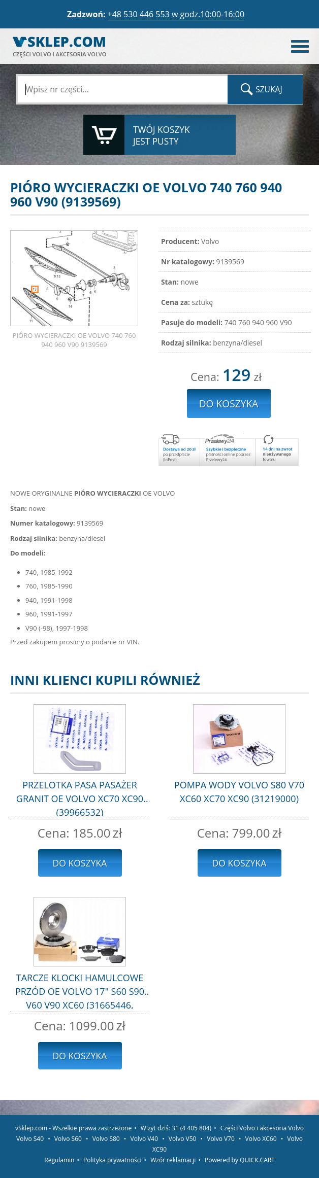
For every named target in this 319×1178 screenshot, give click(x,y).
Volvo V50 (183, 1138)
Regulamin (59, 1160)
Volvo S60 (68, 1138)
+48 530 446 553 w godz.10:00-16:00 (176, 14)
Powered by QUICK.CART (240, 1160)
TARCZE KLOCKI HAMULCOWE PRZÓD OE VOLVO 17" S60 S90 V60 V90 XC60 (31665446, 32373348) (79, 990)
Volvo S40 (30, 1138)
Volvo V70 (221, 1138)
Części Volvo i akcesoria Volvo (262, 1128)
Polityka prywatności (112, 1160)
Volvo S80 (106, 1138)
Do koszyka (80, 863)
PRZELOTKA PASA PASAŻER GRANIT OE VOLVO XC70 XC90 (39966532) (79, 797)
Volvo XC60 (261, 1138)
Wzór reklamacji (173, 1160)
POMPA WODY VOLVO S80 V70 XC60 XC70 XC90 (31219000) (239, 792)
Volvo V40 (144, 1138)
